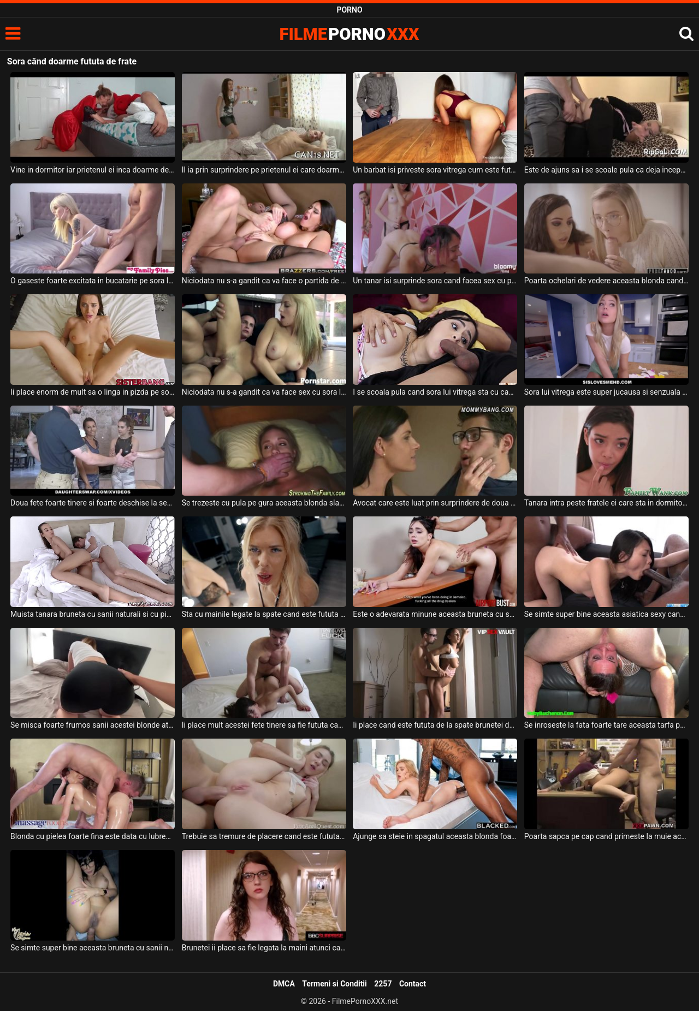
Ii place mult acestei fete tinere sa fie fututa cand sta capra (264, 725)
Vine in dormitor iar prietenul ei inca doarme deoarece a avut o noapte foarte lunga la (92, 169)
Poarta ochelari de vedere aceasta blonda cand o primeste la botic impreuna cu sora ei (606, 280)
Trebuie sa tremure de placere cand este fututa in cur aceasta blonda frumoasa (264, 836)
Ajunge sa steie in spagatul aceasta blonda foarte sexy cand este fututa (435, 836)
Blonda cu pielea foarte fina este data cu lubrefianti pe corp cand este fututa (92, 836)
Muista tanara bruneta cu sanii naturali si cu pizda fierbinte (92, 614)
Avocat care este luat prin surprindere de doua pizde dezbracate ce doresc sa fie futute (435, 502)
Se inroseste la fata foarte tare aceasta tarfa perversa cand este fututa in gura (606, 725)
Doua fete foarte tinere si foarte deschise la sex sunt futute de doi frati (92, 502)
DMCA (284, 983)
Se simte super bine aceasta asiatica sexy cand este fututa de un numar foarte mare (606, 614)
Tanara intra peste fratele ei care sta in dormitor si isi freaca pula (606, 502)
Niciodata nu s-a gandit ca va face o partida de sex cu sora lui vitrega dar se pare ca (264, 280)
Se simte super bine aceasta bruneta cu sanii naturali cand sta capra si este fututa (92, 947)
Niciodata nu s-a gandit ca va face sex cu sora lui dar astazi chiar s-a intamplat (264, 392)
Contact (412, 983)
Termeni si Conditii (334, 983)
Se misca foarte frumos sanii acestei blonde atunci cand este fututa (92, 725)
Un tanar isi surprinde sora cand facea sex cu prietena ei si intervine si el (435, 280)
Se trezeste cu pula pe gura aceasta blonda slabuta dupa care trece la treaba (264, 502)
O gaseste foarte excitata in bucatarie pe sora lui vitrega (92, 280)
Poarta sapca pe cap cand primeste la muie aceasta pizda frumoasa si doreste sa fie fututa (606, 836)
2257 (383, 983)
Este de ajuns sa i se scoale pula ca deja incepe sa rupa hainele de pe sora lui (606, 169)
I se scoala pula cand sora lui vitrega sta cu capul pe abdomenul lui (435, 392)
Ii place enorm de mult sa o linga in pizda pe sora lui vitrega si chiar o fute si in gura (92, 392)
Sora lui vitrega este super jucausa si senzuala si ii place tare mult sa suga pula (606, 392)
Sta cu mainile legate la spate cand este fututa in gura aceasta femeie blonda (264, 614)
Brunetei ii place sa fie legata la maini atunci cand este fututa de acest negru (264, 947)
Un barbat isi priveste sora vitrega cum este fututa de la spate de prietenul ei (435, 169)
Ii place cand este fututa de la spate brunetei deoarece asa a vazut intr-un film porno (435, 725)
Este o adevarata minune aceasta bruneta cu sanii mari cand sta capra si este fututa (435, 614)
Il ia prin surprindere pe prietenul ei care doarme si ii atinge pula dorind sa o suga (264, 169)
